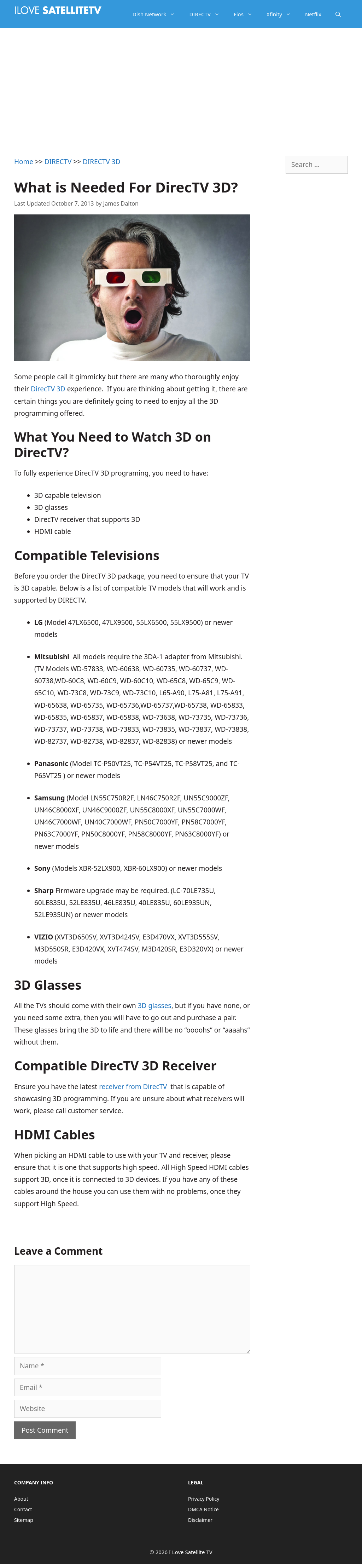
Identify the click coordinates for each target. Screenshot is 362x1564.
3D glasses (154, 1005)
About (21, 1498)
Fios (246, 14)
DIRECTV (208, 14)
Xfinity (282, 14)
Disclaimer (200, 1520)
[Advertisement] (181, 81)
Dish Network (157, 14)
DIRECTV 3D (101, 161)
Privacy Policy (203, 1498)
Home (23, 161)
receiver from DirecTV (133, 1086)
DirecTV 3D (48, 388)
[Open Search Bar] (338, 14)
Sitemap (23, 1520)
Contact (23, 1509)
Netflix (313, 14)
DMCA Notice (203, 1509)
